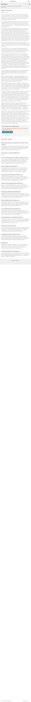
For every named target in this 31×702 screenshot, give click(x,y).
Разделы (17, 260)
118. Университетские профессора (10, 208)
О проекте (13, 260)
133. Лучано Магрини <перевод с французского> (15, 157)
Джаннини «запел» (25, 700)
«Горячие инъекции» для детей (6, 700)
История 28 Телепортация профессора (12, 174)
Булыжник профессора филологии (10, 234)
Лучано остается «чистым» (8, 225)
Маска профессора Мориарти (9, 166)
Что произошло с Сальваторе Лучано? (11, 217)
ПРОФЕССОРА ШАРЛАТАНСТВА (11, 191)
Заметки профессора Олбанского (10, 251)
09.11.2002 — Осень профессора (10, 152)
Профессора (4, 242)
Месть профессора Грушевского (10, 200)
